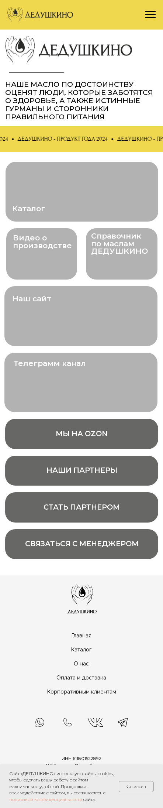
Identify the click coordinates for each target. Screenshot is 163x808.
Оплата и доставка (81, 677)
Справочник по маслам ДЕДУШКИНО (119, 243)
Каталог (28, 208)
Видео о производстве (42, 241)
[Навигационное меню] (150, 14)
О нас (81, 663)
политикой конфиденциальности (45, 799)
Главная (81, 635)
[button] (65, 139)
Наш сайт (31, 298)
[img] (82, 599)
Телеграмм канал (49, 363)
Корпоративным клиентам (81, 691)
